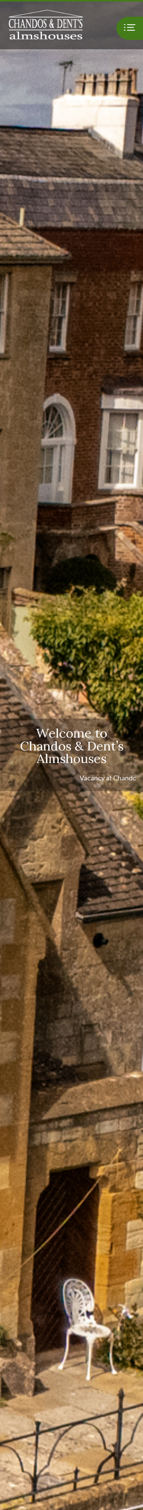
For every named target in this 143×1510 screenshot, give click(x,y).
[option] (71, 755)
